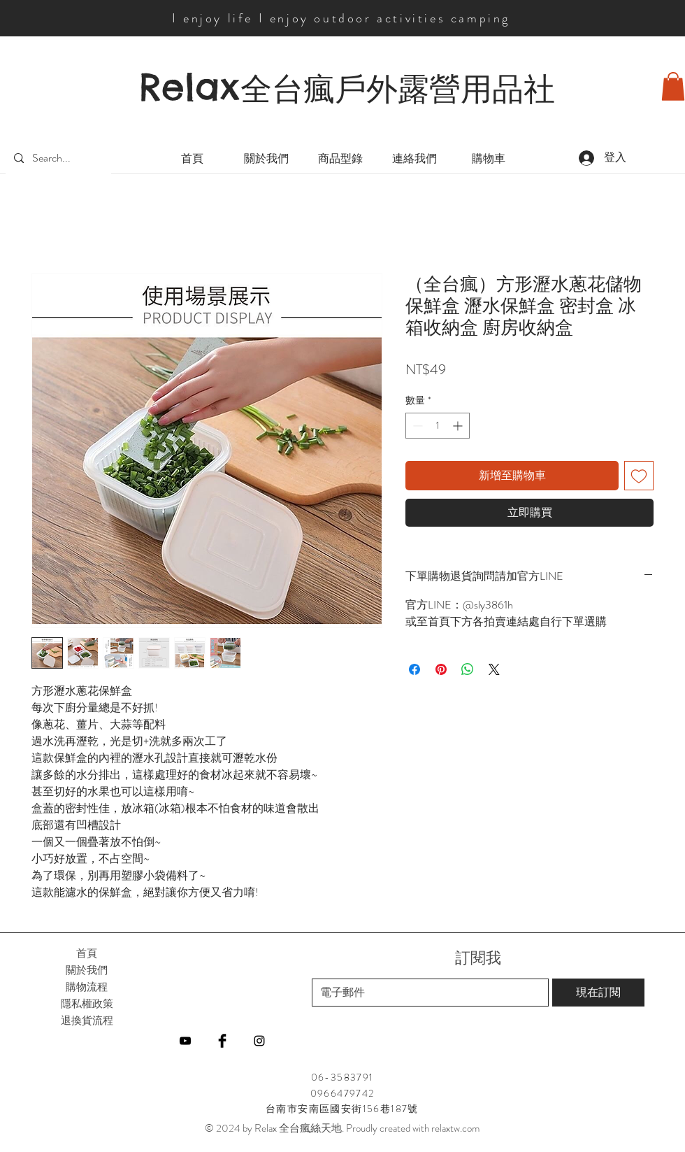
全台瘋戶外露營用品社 (397, 88)
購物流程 (87, 986)
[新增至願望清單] (639, 475)
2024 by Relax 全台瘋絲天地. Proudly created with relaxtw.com (348, 1128)
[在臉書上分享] (414, 669)
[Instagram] (259, 1041)
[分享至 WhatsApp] (467, 669)
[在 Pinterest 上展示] (441, 669)
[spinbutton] (437, 425)
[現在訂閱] (598, 993)
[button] (673, 86)
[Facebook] (222, 1041)
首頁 (86, 953)
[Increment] (459, 425)
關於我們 (87, 969)
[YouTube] (185, 1041)
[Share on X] (494, 669)
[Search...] (57, 158)
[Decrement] (416, 425)
